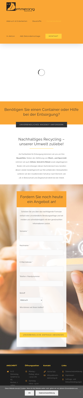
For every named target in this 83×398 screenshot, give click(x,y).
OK (29, 393)
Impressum (69, 375)
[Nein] (80, 392)
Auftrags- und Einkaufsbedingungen (70, 380)
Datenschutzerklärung (70, 371)
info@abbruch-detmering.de (52, 376)
